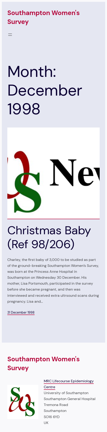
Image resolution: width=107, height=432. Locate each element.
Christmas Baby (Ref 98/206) (49, 237)
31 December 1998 (21, 312)
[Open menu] (10, 34)
